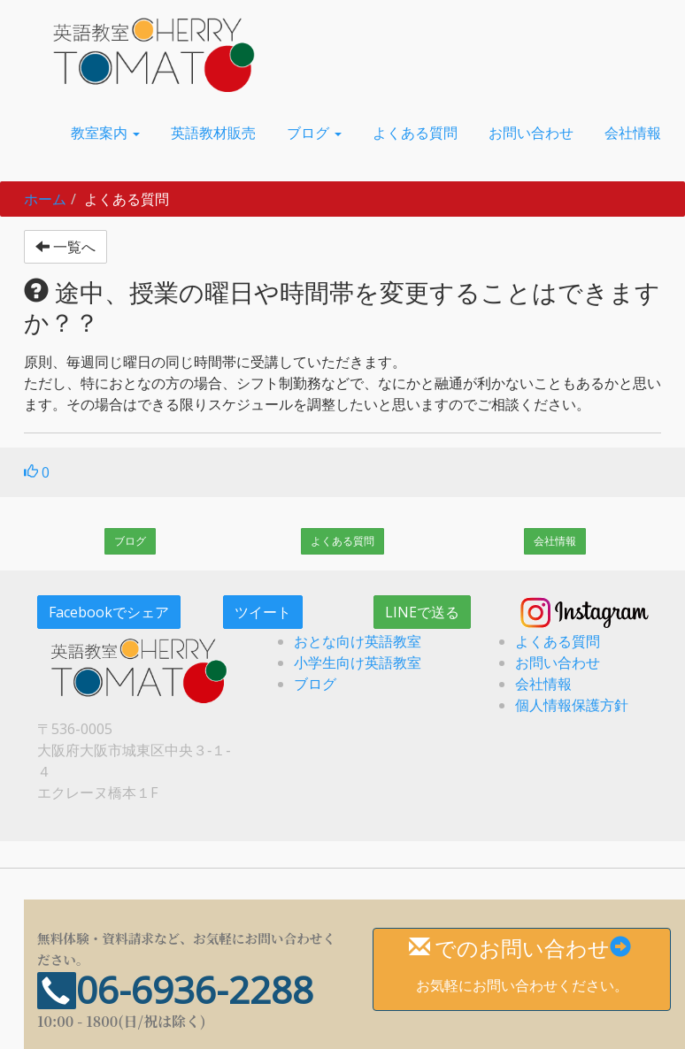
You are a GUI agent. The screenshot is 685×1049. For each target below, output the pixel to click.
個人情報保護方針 (571, 705)
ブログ (130, 540)
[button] (105, 132)
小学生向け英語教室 (357, 662)
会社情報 (555, 540)
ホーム (45, 199)
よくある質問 (342, 540)
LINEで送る (422, 612)
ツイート (263, 612)
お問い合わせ (557, 662)
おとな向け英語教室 (357, 641)
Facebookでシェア (109, 612)
